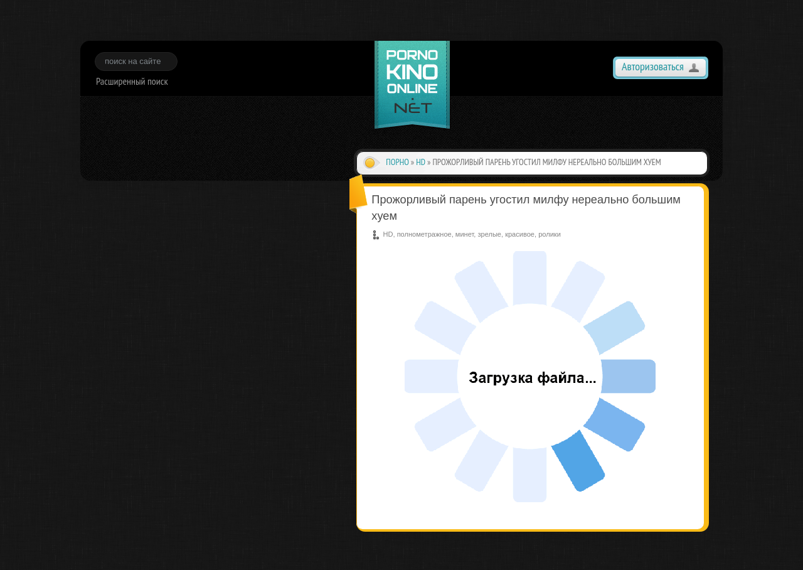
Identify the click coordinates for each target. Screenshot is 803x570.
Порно (397, 162)
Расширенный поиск (132, 81)
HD (420, 162)
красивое (519, 234)
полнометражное (424, 234)
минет (464, 234)
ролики (549, 234)
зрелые (489, 234)
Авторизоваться (653, 66)
